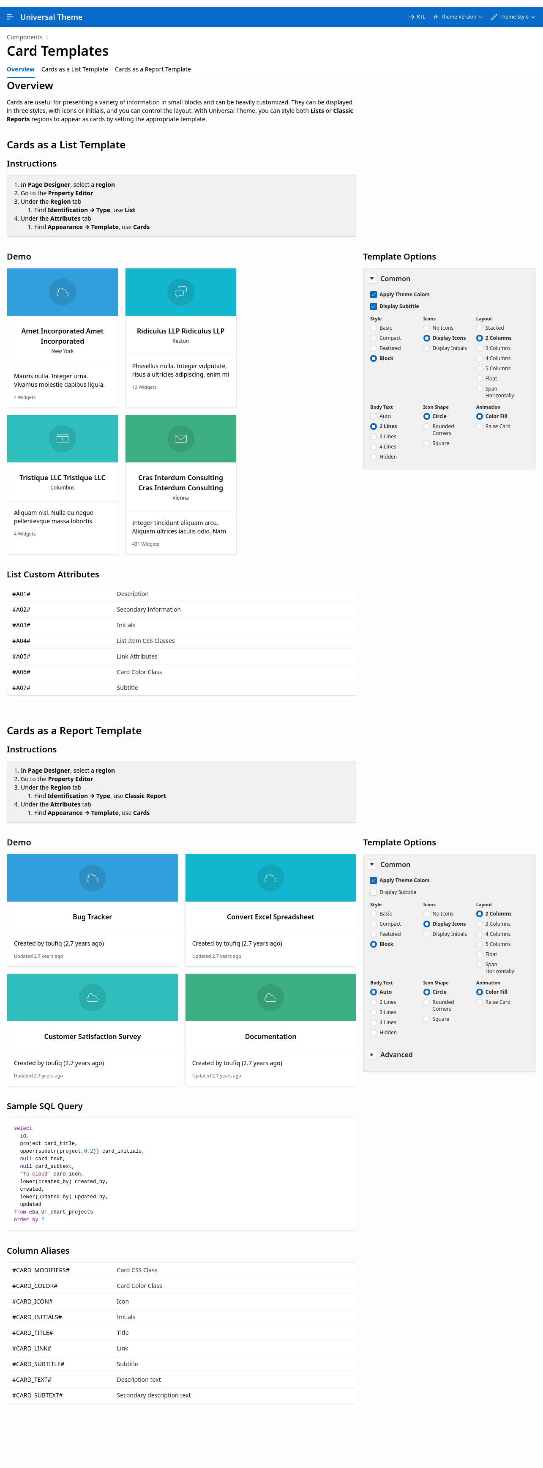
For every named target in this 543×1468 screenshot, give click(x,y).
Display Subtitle (399, 299)
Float (491, 372)
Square (441, 436)
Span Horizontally (500, 385)
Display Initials (450, 341)
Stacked (495, 321)
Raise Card (498, 419)
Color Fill (497, 409)
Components (24, 30)
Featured (390, 341)
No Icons (443, 321)
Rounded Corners (443, 423)
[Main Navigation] (10, 10)
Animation (488, 400)
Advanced (396, 1047)
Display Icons (449, 331)
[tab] (20, 62)
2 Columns (499, 331)
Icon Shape (436, 400)
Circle (440, 409)
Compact (390, 331)
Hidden (388, 450)
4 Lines (387, 440)
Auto (385, 409)
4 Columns (498, 351)
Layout (484, 312)
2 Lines (388, 419)
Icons (429, 312)
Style (376, 312)
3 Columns (498, 341)
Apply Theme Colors (404, 287)
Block (386, 351)
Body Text (381, 400)
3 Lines (387, 429)
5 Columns (498, 361)
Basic (385, 321)
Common (395, 271)
